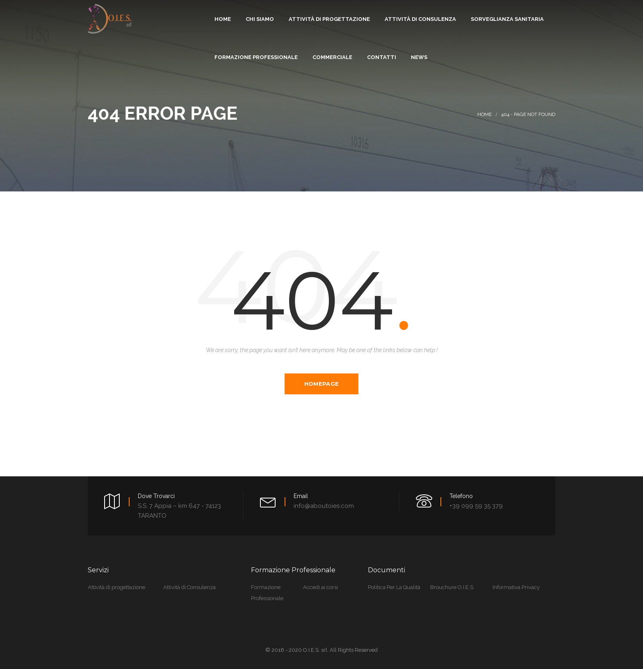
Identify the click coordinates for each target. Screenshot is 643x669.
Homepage (321, 383)
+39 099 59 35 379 (476, 506)
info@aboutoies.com (324, 506)
